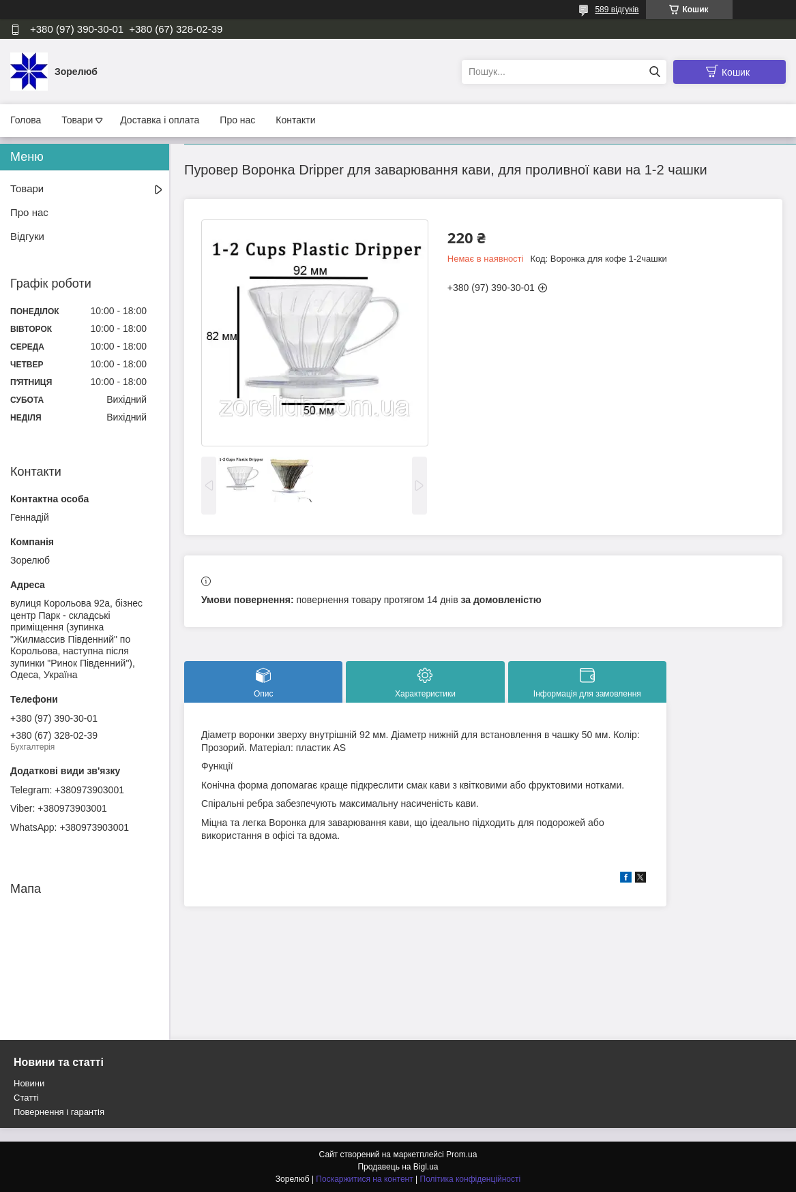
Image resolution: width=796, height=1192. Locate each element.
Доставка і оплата (159, 119)
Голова (25, 119)
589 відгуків (616, 9)
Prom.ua (461, 1154)
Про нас (237, 119)
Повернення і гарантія (59, 1112)
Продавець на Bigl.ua (397, 1167)
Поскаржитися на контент (364, 1179)
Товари (77, 119)
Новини (29, 1083)
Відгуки (27, 236)
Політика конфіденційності (470, 1179)
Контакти (295, 119)
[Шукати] (654, 72)
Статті (26, 1097)
